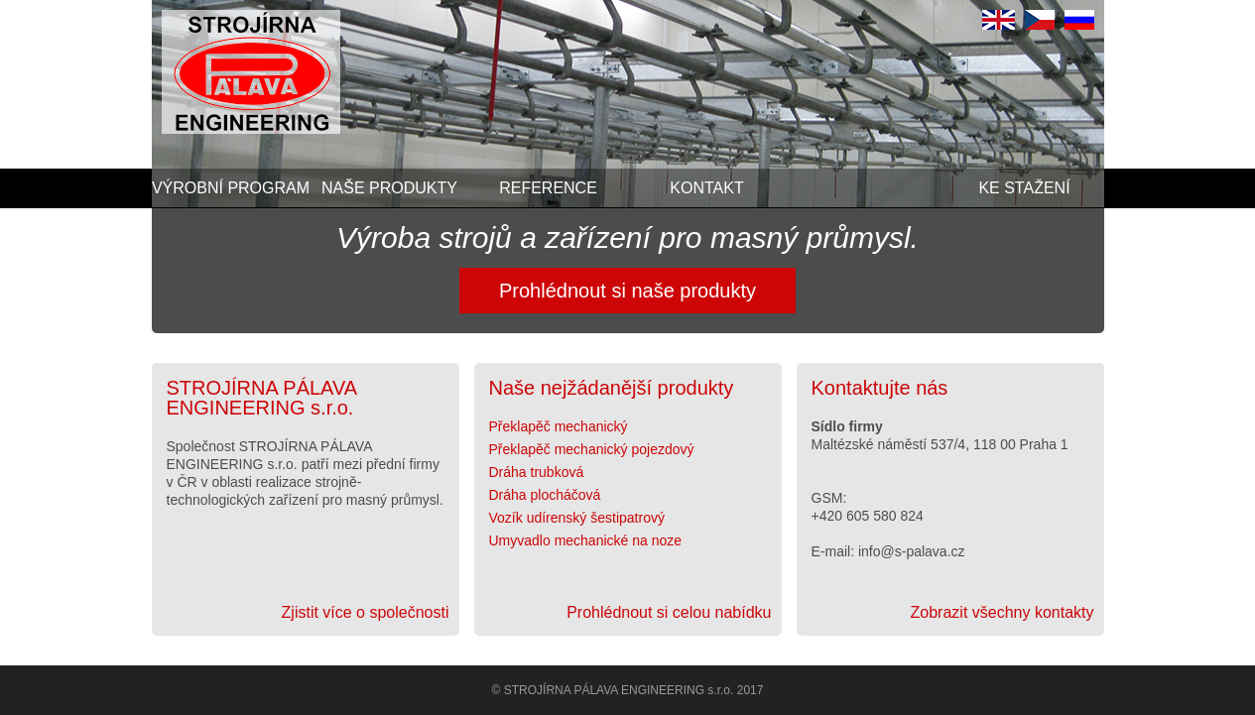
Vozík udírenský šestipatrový (577, 518)
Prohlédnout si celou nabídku (668, 613)
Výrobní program (231, 187)
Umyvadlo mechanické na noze (586, 540)
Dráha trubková (536, 472)
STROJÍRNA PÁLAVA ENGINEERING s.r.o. (262, 397)
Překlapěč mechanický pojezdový (591, 449)
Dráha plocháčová (545, 495)
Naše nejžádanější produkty (611, 388)
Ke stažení (1023, 187)
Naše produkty (389, 187)
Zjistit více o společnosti (365, 613)
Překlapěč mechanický (558, 426)
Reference (548, 187)
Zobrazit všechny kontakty (1002, 613)
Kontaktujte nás (880, 388)
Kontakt (706, 187)
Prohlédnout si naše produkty (627, 290)
